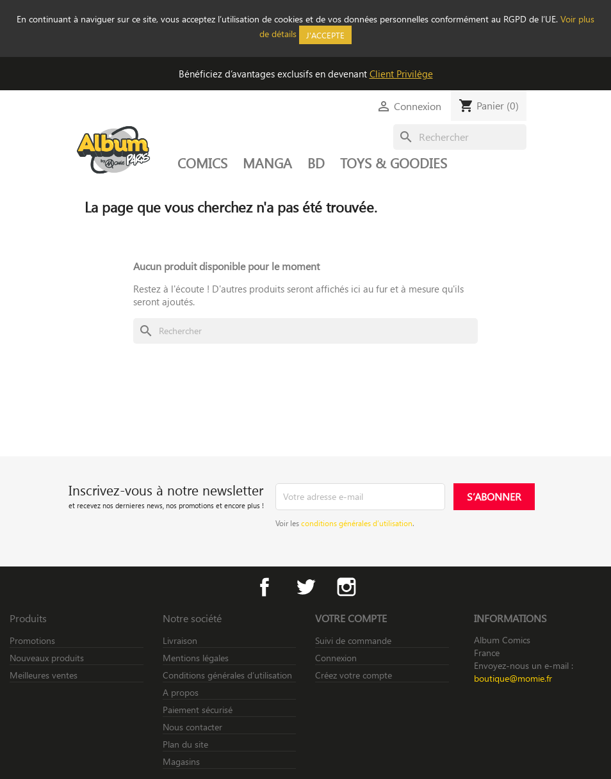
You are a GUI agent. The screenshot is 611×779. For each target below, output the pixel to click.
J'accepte (325, 34)
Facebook (264, 587)
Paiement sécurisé (197, 709)
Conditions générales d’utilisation (227, 675)
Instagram (346, 587)
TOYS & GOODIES (393, 163)
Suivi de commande (353, 640)
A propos (181, 692)
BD (316, 163)
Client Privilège (401, 73)
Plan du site (185, 744)
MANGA (267, 163)
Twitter (305, 587)
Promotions (32, 640)
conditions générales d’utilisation (356, 523)
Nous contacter (192, 727)
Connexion (336, 658)
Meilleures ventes (43, 675)
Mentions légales (196, 658)
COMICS (202, 163)
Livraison (180, 640)
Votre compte (351, 618)
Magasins (181, 761)
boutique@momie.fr (513, 678)
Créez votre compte (353, 675)
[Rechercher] (459, 137)
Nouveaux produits (47, 658)
